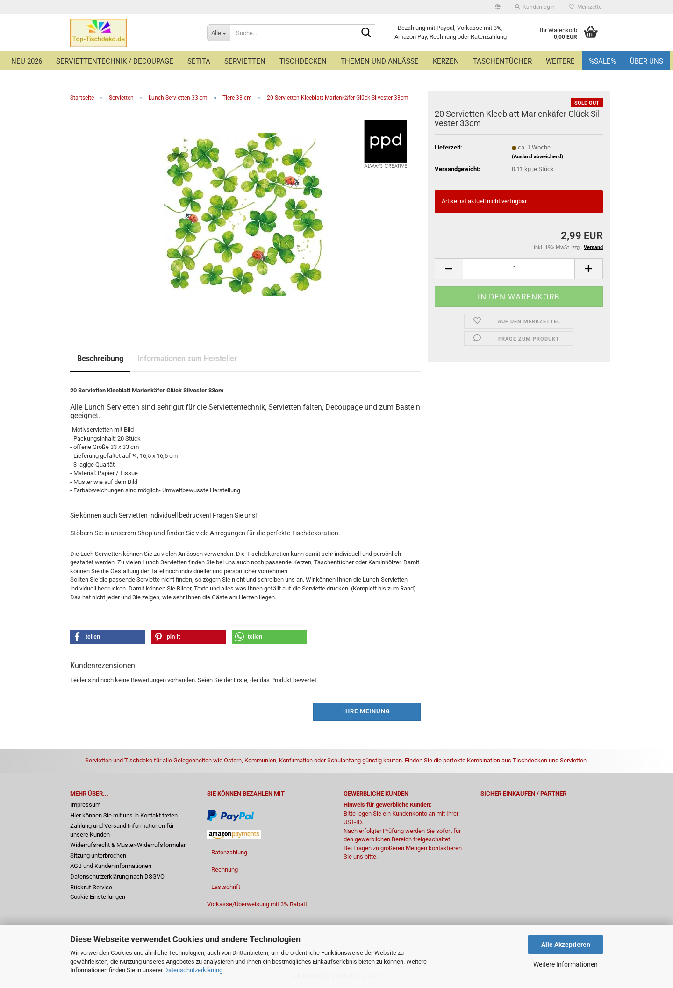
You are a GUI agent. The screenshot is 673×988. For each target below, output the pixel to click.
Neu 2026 (26, 61)
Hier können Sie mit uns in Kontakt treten (124, 815)
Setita (198, 61)
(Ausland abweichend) (537, 157)
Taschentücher (502, 61)
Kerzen (446, 61)
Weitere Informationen (565, 964)
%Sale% (602, 61)
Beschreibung (100, 358)
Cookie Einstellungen (97, 896)
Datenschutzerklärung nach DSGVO (117, 876)
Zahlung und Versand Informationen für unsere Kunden (122, 830)
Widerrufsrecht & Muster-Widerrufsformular (128, 844)
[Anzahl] (519, 268)
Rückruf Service (91, 887)
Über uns (646, 61)
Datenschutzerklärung (193, 970)
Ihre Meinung (366, 711)
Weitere (560, 61)
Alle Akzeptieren (565, 944)
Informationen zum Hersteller (187, 358)
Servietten (244, 61)
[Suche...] (218, 32)
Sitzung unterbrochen (98, 855)
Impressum (85, 804)
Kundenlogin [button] (535, 7)
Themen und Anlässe (380, 61)
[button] (498, 7)
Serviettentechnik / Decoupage (114, 61)
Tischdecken (303, 61)
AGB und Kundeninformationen (110, 865)
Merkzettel (586, 7)
